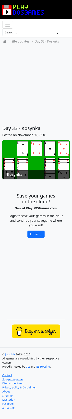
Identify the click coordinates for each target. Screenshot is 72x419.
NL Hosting (43, 366)
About (6, 391)
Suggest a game (12, 379)
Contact (7, 375)
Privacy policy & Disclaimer (19, 387)
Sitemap (7, 395)
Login (36, 234)
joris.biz (10, 354)
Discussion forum (13, 383)
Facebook (8, 403)
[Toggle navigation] (7, 25)
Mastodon (8, 399)
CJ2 (28, 366)
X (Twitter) (8, 408)
